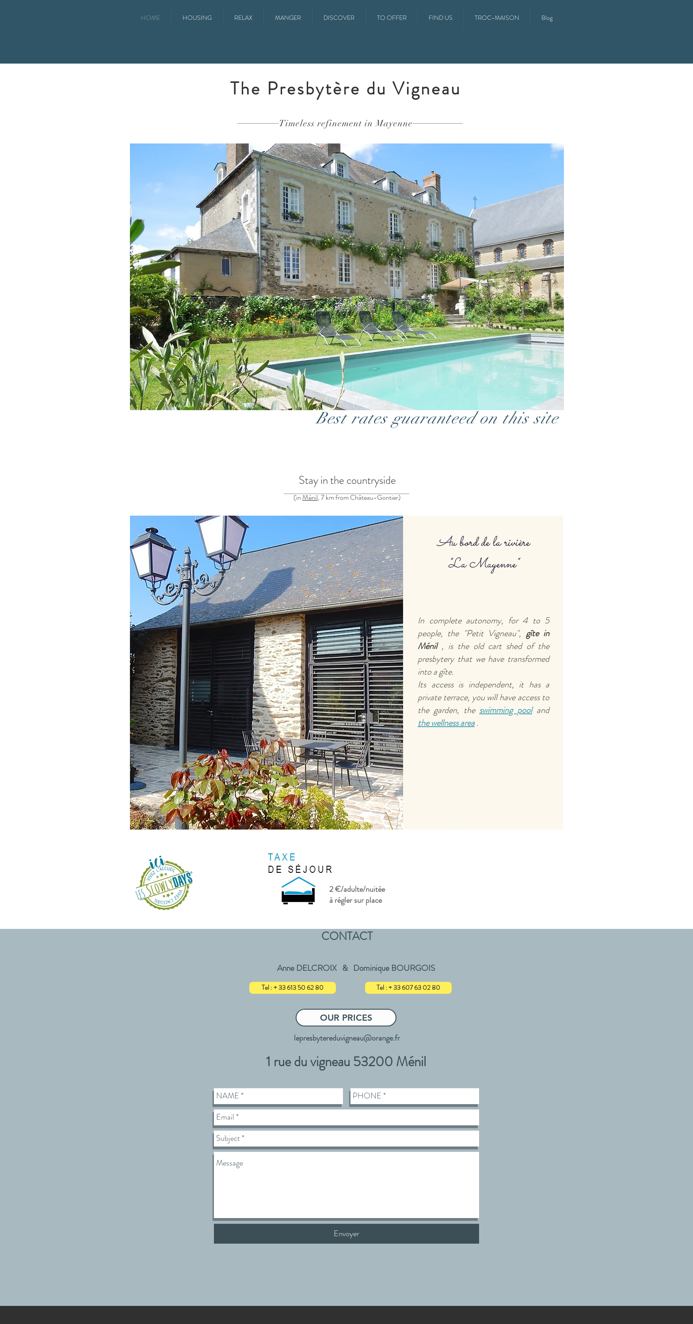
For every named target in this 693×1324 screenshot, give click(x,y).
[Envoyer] (346, 1234)
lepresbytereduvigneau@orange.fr (347, 1038)
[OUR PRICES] (346, 1017)
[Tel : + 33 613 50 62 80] (292, 988)
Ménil (310, 497)
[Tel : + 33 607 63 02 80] (408, 988)
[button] (197, 17)
